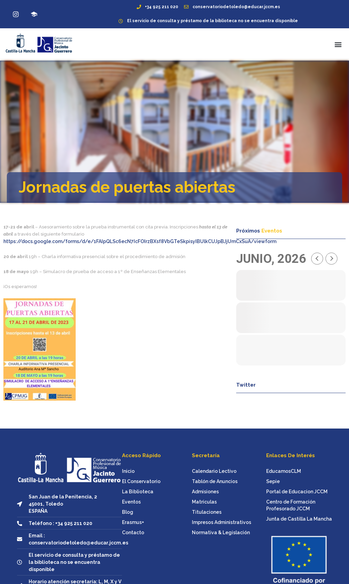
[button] (338, 44)
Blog (127, 512)
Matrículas (204, 502)
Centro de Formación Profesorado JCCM (290, 505)
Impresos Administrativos (221, 522)
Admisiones (205, 491)
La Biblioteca (137, 491)
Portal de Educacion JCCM (297, 491)
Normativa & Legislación (221, 532)
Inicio (128, 471)
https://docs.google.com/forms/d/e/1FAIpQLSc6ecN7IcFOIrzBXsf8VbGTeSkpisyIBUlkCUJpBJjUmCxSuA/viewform (139, 241)
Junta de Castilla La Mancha (299, 519)
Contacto (133, 532)
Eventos (131, 502)
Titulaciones (207, 512)
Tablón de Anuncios (215, 481)
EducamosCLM (283, 471)
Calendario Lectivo (214, 471)
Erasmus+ (133, 522)
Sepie (273, 481)
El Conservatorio (141, 481)
